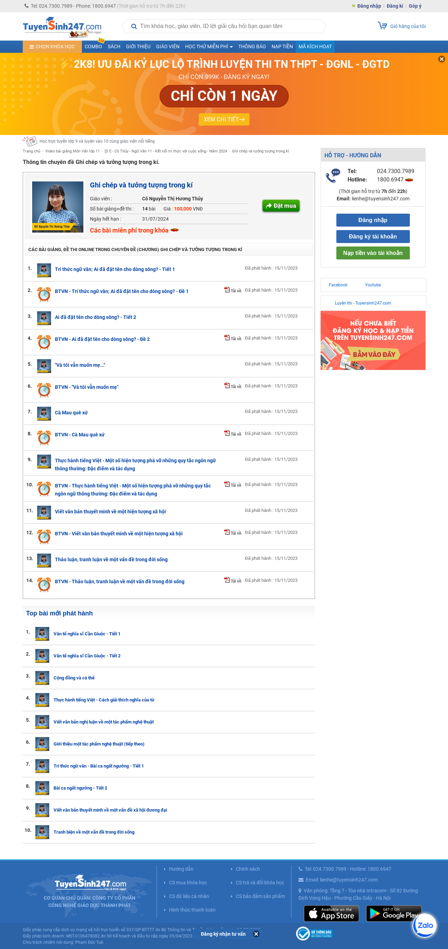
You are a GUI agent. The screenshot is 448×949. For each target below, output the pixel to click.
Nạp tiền (282, 46)
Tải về (232, 290)
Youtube (373, 285)
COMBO (95, 45)
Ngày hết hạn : (105, 219)
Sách (114, 46)
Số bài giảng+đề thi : (111, 209)
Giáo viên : (101, 198)
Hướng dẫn (181, 869)
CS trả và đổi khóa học (260, 882)
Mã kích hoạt (315, 46)
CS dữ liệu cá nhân (189, 896)
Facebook (338, 285)
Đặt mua (285, 205)
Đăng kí (395, 6)
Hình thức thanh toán (192, 910)
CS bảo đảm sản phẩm (260, 896)
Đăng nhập (369, 6)
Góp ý (415, 6)
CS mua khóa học (188, 882)
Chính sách (248, 869)
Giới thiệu (138, 46)
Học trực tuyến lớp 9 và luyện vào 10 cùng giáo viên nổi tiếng (97, 141)
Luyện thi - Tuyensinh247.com (363, 303)
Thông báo (252, 46)
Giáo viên (168, 46)
